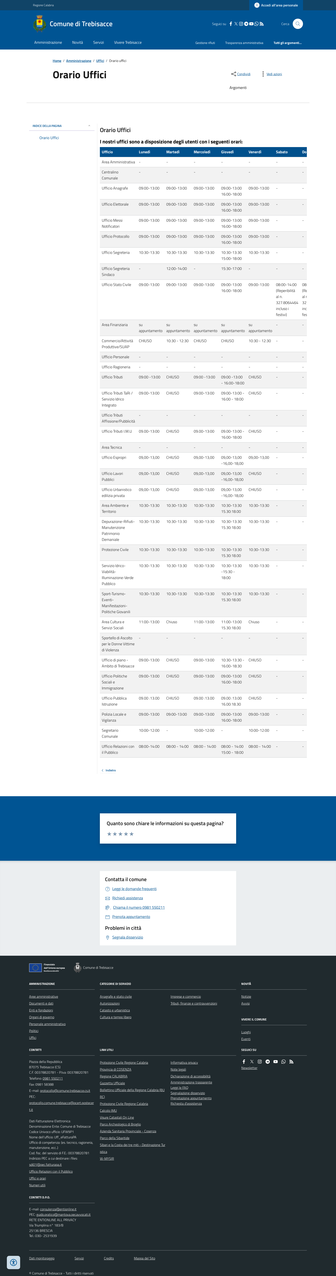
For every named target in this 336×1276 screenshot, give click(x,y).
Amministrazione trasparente (191, 1082)
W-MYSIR (107, 1158)
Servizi (98, 42)
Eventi (245, 1038)
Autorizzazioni (110, 1003)
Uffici (100, 60)
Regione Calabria (43, 5)
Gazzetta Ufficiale (112, 1083)
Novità (77, 42)
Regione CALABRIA (114, 1076)
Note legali (178, 1069)
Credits (109, 1258)
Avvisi (245, 1003)
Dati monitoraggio (41, 1258)
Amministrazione (48, 42)
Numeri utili (37, 1185)
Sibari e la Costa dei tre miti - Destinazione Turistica (132, 1148)
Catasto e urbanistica (115, 1010)
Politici (33, 1030)
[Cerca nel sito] (296, 24)
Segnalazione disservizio (188, 1092)
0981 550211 (53, 1078)
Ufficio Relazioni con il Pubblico (51, 1171)
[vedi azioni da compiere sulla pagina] (271, 74)
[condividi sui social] (240, 74)
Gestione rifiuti (205, 42)
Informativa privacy (184, 1062)
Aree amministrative (43, 996)
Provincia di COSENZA (115, 1069)
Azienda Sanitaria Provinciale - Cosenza (128, 1131)
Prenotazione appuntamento (191, 1098)
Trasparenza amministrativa (244, 42)
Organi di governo (41, 1017)
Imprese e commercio (186, 996)
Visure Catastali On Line (117, 1117)
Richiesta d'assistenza (186, 1103)
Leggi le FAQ (179, 1087)
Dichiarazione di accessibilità (190, 1076)
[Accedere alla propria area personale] (276, 5)
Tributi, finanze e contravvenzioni (194, 1003)
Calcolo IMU (108, 1110)
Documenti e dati (41, 1003)
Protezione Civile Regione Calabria (124, 1062)
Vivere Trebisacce (128, 42)
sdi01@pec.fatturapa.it (45, 1164)
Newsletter (249, 1067)
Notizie (246, 996)
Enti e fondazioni (41, 1010)
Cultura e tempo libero (115, 1017)
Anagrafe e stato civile (116, 996)
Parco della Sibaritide (114, 1138)
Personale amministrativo (47, 1023)
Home (57, 60)
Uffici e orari (37, 1178)
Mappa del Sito (144, 1258)
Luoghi (246, 1032)
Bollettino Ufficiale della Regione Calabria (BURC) (132, 1093)
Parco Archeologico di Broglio (120, 1124)
